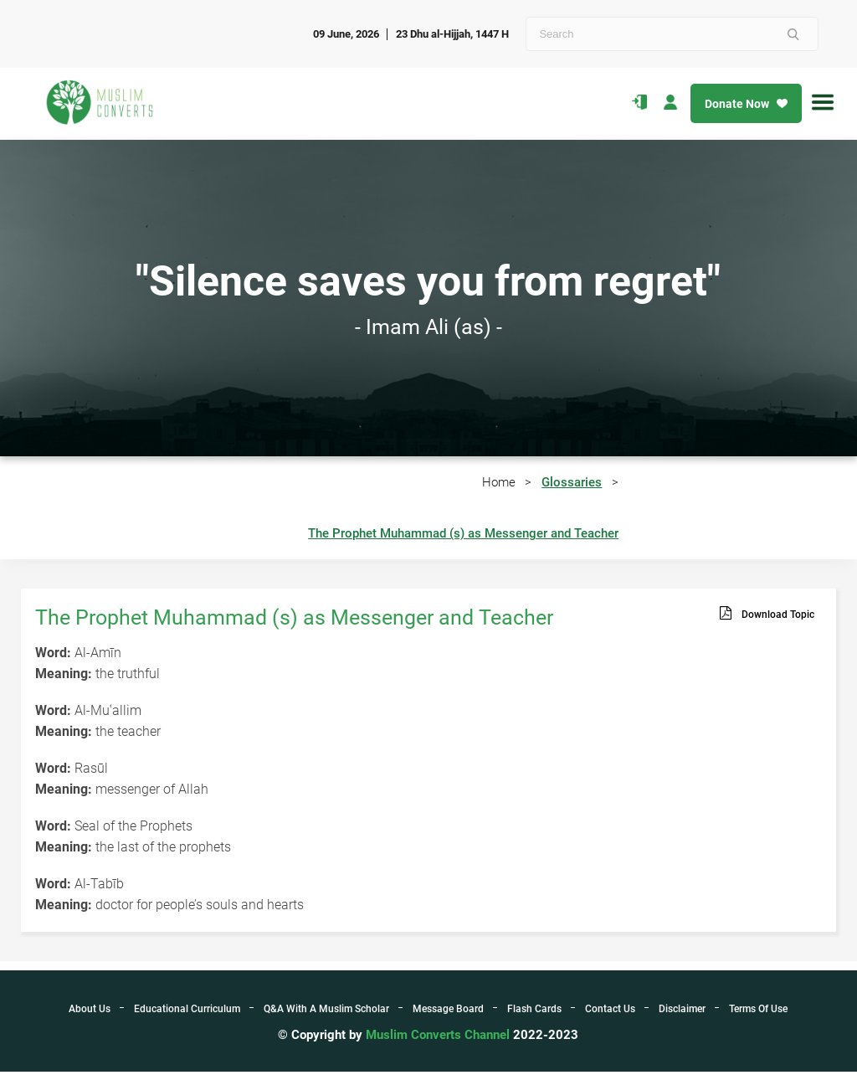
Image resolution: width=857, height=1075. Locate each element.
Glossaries (571, 483)
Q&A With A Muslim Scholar (326, 1012)
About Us (89, 1012)
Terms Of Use (758, 1012)
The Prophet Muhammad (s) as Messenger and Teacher (463, 536)
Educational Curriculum (187, 1012)
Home (498, 483)
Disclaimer (682, 1012)
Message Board (448, 1012)
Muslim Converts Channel (439, 1038)
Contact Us (610, 1012)
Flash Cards (534, 1012)
